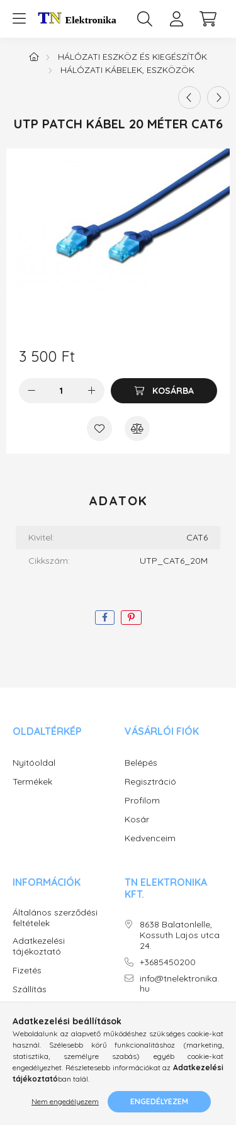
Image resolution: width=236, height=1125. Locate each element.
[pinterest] (131, 617)
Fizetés (27, 970)
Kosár (137, 819)
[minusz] (31, 390)
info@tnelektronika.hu (179, 984)
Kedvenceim (150, 838)
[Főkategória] (34, 56)
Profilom (142, 800)
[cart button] (207, 18)
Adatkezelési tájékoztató (39, 946)
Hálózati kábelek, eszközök (127, 70)
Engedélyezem (159, 1101)
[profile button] (176, 18)
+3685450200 (168, 962)
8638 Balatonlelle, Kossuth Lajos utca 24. (180, 935)
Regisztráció (150, 781)
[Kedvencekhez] (99, 428)
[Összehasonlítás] (137, 428)
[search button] (144, 18)
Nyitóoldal (34, 763)
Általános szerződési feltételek (55, 918)
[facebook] (105, 617)
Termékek (32, 781)
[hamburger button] (18, 18)
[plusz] (91, 390)
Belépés (141, 763)
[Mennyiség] (61, 390)
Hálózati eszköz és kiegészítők (132, 56)
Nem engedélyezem (65, 1101)
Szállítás (30, 989)
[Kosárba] (164, 390)
